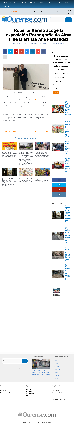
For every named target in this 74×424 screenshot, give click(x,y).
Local (66, 140)
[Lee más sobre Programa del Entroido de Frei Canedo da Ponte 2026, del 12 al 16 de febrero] (26, 172)
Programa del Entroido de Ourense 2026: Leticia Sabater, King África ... (67, 129)
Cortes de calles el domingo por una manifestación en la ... (67, 240)
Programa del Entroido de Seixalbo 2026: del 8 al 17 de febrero (42, 180)
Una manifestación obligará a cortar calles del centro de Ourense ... (67, 222)
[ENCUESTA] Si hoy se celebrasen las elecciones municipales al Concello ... (68, 201)
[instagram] (68, 10)
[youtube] (70, 10)
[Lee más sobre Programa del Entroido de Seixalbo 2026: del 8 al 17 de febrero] (42, 172)
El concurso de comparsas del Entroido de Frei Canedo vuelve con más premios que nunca (9, 155)
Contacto (3, 375)
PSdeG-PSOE (58, 81)
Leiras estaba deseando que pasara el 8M (56, 281)
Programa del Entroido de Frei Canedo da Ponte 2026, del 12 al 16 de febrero (25, 181)
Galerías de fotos (55, 12)
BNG (56, 85)
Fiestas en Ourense (27, 12)
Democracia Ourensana (61, 73)
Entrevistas (59, 355)
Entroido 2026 (39, 12)
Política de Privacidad (59, 381)
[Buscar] (28, 347)
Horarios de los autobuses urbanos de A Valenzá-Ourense (67, 147)
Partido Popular (59, 77)
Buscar (68, 19)
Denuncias (67, 250)
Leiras (46, 12)
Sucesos (58, 361)
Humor (58, 364)
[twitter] (66, 10)
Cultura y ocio (28, 43)
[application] (14, 2)
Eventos (36, 43)
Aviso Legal (55, 375)
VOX (56, 89)
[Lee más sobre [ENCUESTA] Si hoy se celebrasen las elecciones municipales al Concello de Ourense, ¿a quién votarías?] (9, 172)
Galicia (58, 349)
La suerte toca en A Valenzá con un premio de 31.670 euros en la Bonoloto (43, 358)
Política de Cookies (58, 379)
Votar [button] (56, 93)
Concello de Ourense (57, 43)
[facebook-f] (37, 375)
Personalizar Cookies (58, 385)
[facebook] (65, 10)
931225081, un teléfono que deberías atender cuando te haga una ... (67, 165)
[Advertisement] (61, 313)
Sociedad (67, 157)
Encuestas (67, 190)
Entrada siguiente (42, 131)
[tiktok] (65, 13)
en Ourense (37, 100)
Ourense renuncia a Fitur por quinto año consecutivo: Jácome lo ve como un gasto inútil (42, 154)
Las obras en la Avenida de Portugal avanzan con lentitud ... (67, 260)
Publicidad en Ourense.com (8, 379)
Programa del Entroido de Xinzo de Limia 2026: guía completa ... (68, 109)
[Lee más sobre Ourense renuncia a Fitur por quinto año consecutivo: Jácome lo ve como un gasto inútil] (42, 146)
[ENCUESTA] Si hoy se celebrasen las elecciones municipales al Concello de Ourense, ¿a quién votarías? (9, 182)
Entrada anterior (9, 131)
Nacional (58, 352)
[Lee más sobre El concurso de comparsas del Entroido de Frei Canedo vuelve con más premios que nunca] (9, 146)
